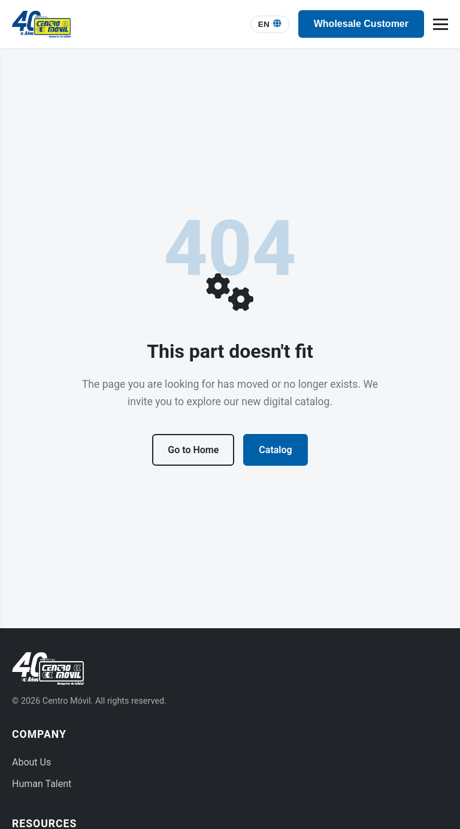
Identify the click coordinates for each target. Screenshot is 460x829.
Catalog (275, 450)
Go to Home (193, 450)
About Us (31, 762)
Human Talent (41, 783)
